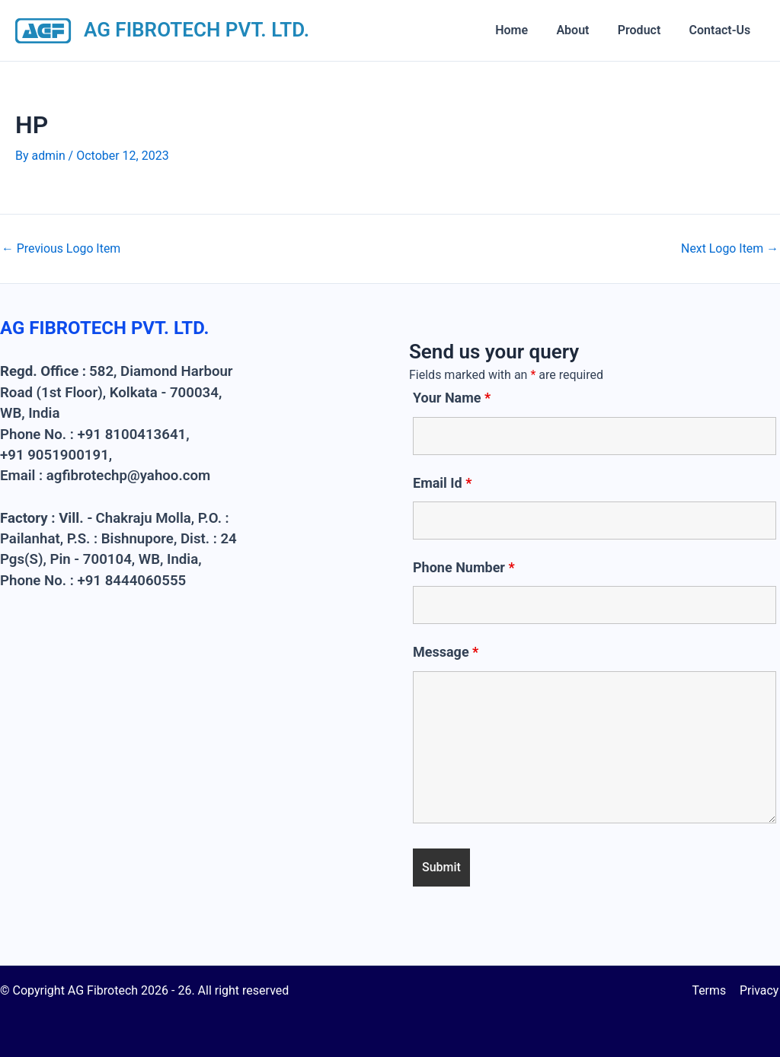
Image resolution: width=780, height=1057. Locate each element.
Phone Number (464, 567)
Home (526, 30)
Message (445, 652)
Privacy (760, 990)
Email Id (442, 483)
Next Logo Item (729, 249)
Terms (711, 990)
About (583, 30)
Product (645, 30)
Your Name (452, 398)
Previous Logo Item (61, 249)
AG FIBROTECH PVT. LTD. (196, 29)
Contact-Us (722, 30)
